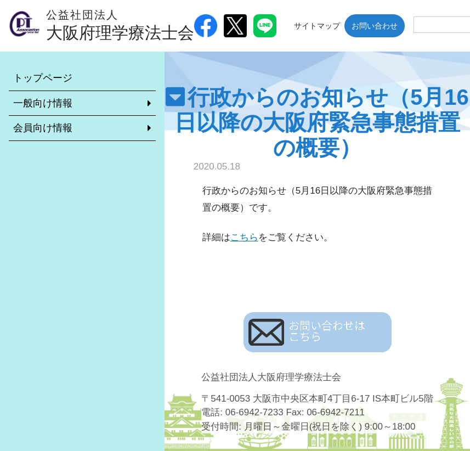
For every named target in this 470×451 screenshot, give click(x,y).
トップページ (42, 77)
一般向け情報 (42, 103)
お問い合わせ (375, 25)
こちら (244, 237)
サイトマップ (317, 25)
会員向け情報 (42, 127)
